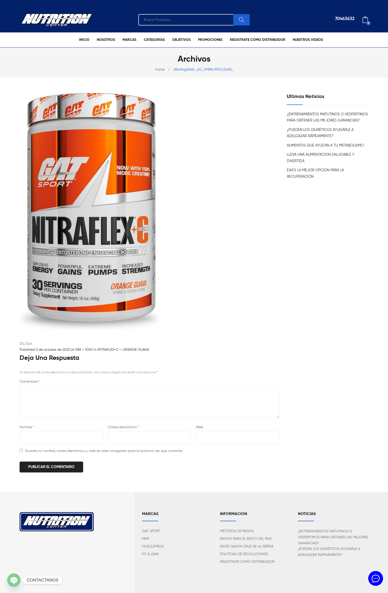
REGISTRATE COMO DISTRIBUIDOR (247, 562)
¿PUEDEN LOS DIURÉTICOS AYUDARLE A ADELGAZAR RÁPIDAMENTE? (320, 133)
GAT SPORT (151, 531)
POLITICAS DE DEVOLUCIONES (244, 554)
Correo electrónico (123, 427)
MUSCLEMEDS (153, 546)
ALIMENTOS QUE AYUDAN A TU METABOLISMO (325, 145)
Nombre (27, 427)
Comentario (30, 381)
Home (160, 69)
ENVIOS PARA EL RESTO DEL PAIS (246, 539)
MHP (145, 539)
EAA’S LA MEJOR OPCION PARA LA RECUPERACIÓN (315, 173)
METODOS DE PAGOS (237, 531)
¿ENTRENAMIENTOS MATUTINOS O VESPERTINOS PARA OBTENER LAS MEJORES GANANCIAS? (327, 117)
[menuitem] (84, 39)
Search (241, 19)
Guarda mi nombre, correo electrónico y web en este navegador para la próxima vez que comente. (104, 451)
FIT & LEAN (150, 554)
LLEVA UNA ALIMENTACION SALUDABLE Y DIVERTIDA (320, 158)
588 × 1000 (84, 349)
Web (199, 427)
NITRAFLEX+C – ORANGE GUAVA (123, 349)
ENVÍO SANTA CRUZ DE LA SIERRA (246, 546)
